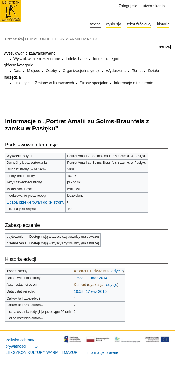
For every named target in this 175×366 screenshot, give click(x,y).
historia (163, 24)
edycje (117, 271)
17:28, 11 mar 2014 (90, 278)
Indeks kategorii (106, 59)
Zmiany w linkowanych (54, 83)
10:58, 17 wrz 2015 (90, 291)
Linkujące (21, 83)
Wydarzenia (116, 70)
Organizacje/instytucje (81, 70)
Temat (137, 70)
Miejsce (33, 70)
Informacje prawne (102, 352)
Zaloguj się (127, 6)
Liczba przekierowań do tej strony (35, 202)
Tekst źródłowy (139, 24)
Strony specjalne (94, 83)
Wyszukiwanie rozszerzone (36, 59)
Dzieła (153, 70)
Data (17, 70)
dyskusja (101, 271)
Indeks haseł (77, 59)
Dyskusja (113, 24)
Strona (95, 24)
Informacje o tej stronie (133, 83)
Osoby (51, 70)
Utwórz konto (154, 6)
